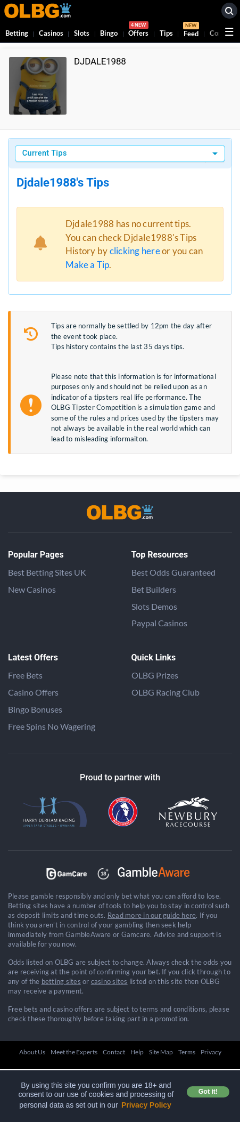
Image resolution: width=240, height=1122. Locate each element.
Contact (114, 1052)
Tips (166, 33)
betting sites (61, 981)
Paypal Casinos (159, 623)
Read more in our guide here (151, 915)
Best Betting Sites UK (47, 572)
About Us (32, 1052)
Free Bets (25, 675)
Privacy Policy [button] (146, 1105)
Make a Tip (87, 264)
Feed (191, 31)
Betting (16, 33)
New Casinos (32, 589)
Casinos (51, 33)
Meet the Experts (74, 1052)
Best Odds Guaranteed (173, 572)
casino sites (109, 981)
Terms (186, 1052)
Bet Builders (153, 589)
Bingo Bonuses (35, 709)
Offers (138, 30)
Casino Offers (33, 692)
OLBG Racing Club (165, 692)
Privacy (211, 1052)
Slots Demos (154, 606)
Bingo (109, 33)
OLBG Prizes (154, 675)
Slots (81, 33)
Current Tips (44, 153)
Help (137, 1052)
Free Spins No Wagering (51, 726)
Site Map (161, 1052)
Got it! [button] (208, 1091)
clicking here (135, 250)
